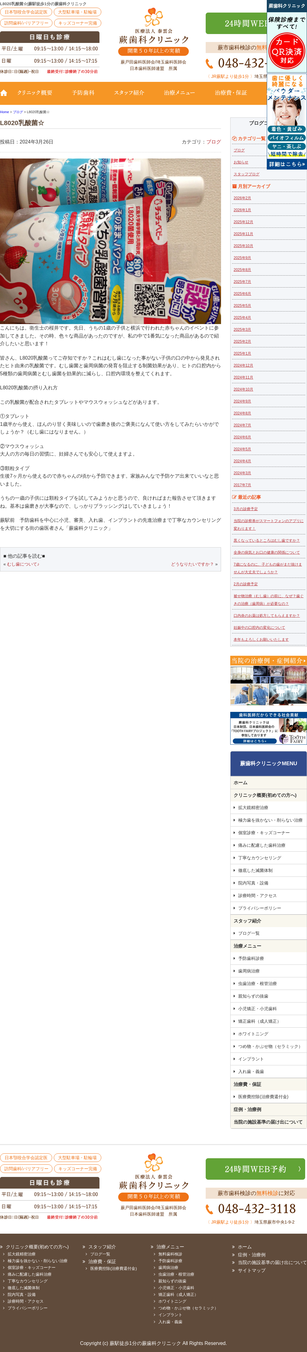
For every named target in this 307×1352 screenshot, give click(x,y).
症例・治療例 (247, 1109)
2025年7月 (242, 282)
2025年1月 (242, 353)
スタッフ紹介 (129, 97)
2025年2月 (242, 341)
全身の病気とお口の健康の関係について (267, 552)
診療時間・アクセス (257, 895)
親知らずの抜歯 (253, 996)
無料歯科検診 (170, 1254)
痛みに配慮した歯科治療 (262, 845)
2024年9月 (242, 401)
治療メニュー (180, 97)
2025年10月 (243, 246)
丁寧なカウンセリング (259, 857)
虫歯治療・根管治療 (257, 983)
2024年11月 (243, 377)
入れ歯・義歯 (251, 1071)
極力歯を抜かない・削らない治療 (270, 820)
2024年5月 (242, 449)
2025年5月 (242, 306)
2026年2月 (242, 198)
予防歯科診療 (251, 958)
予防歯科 (84, 97)
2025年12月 (243, 222)
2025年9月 (242, 258)
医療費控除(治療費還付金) (263, 1096)
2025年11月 (243, 234)
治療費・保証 (231, 97)
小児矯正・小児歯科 (257, 1008)
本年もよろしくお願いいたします (261, 639)
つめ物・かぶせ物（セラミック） (270, 1046)
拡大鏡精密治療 (253, 807)
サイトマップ (252, 1270)
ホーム (240, 782)
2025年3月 (242, 329)
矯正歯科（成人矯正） (259, 1021)
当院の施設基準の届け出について (268, 1122)
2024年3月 (242, 473)
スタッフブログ (246, 174)
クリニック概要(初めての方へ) (38, 97)
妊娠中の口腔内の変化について (259, 627)
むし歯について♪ (23, 564)
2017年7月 (242, 485)
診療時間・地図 (281, 97)
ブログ (213, 141)
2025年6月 (242, 294)
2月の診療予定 (246, 584)
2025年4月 (242, 317)
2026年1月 (242, 210)
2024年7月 (242, 425)
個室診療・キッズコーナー (264, 832)
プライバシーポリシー (259, 908)
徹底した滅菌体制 (255, 870)
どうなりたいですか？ (192, 564)
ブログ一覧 (249, 933)
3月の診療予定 (246, 509)
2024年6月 (242, 437)
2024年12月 (243, 365)
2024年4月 (242, 461)
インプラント (251, 1058)
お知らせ (241, 162)
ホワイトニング (253, 1033)
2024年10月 (243, 389)
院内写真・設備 (253, 882)
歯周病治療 (249, 970)
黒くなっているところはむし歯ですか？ (267, 540)
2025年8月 (242, 270)
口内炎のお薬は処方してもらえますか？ (267, 615)
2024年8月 (242, 413)
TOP (6, 97)
